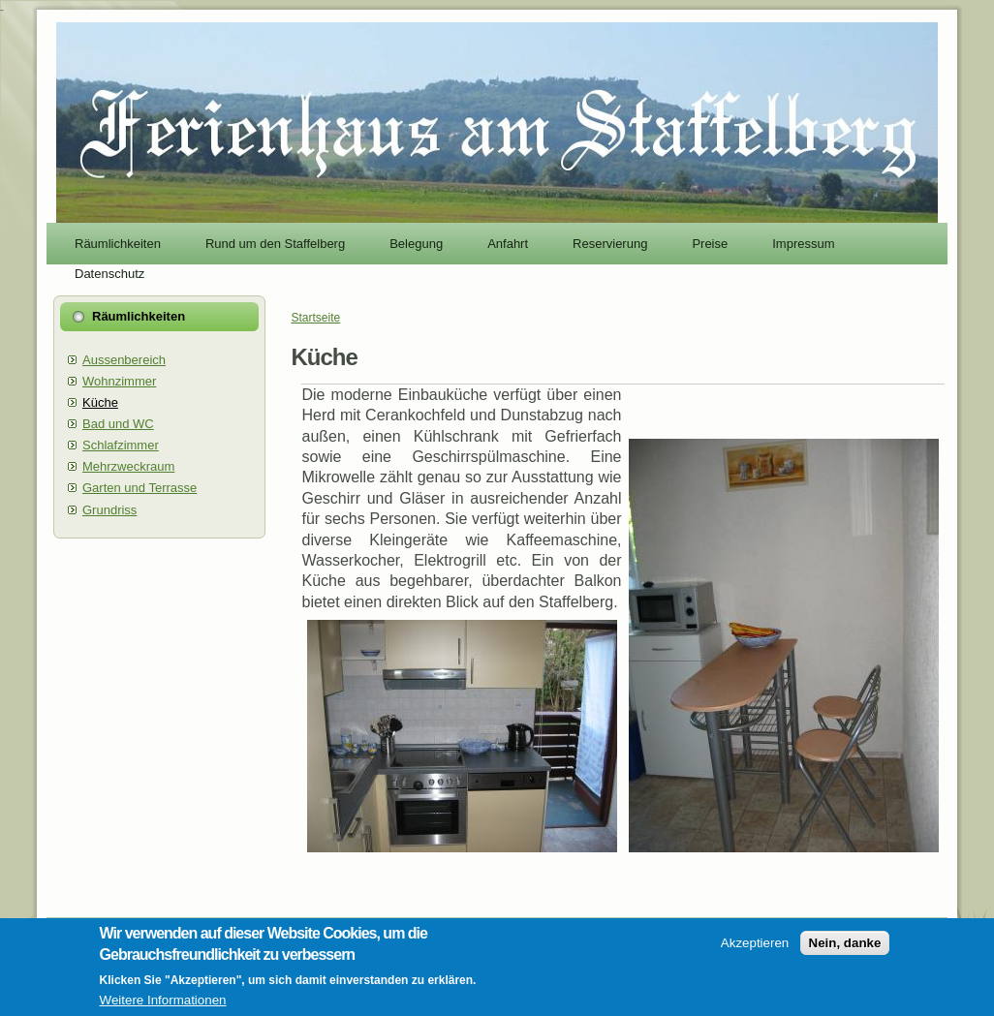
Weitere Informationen (163, 1005)
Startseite (316, 317)
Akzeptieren (755, 947)
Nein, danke (845, 947)
